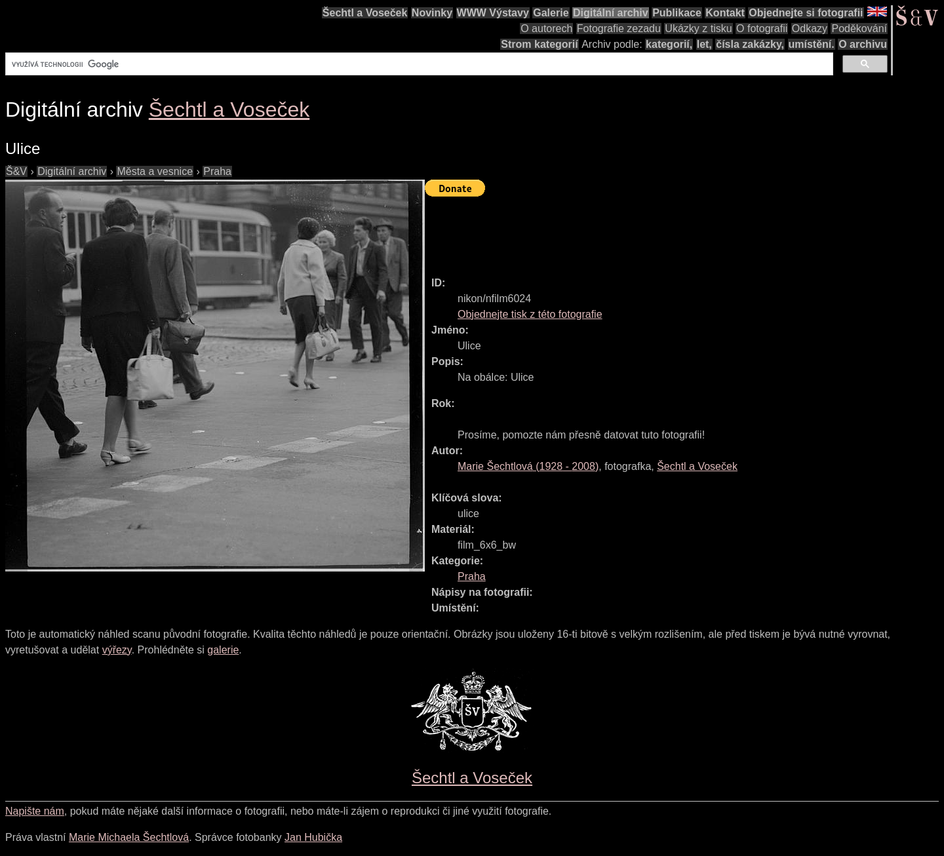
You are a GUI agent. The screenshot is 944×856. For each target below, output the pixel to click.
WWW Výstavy (493, 12)
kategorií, (669, 44)
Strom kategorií (539, 44)
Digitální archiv (610, 12)
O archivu (862, 44)
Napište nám (34, 811)
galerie (223, 649)
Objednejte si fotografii (806, 12)
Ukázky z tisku (698, 28)
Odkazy (809, 28)
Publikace (676, 12)
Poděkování (859, 28)
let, (704, 44)
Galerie (550, 12)
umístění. (812, 44)
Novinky (432, 12)
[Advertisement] (663, 230)
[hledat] (418, 64)
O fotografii (761, 28)
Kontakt (725, 12)
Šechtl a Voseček (365, 12)
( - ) (528, 466)
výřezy (117, 649)
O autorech (546, 28)
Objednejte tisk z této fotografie (530, 314)
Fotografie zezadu (619, 28)
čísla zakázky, (750, 44)
